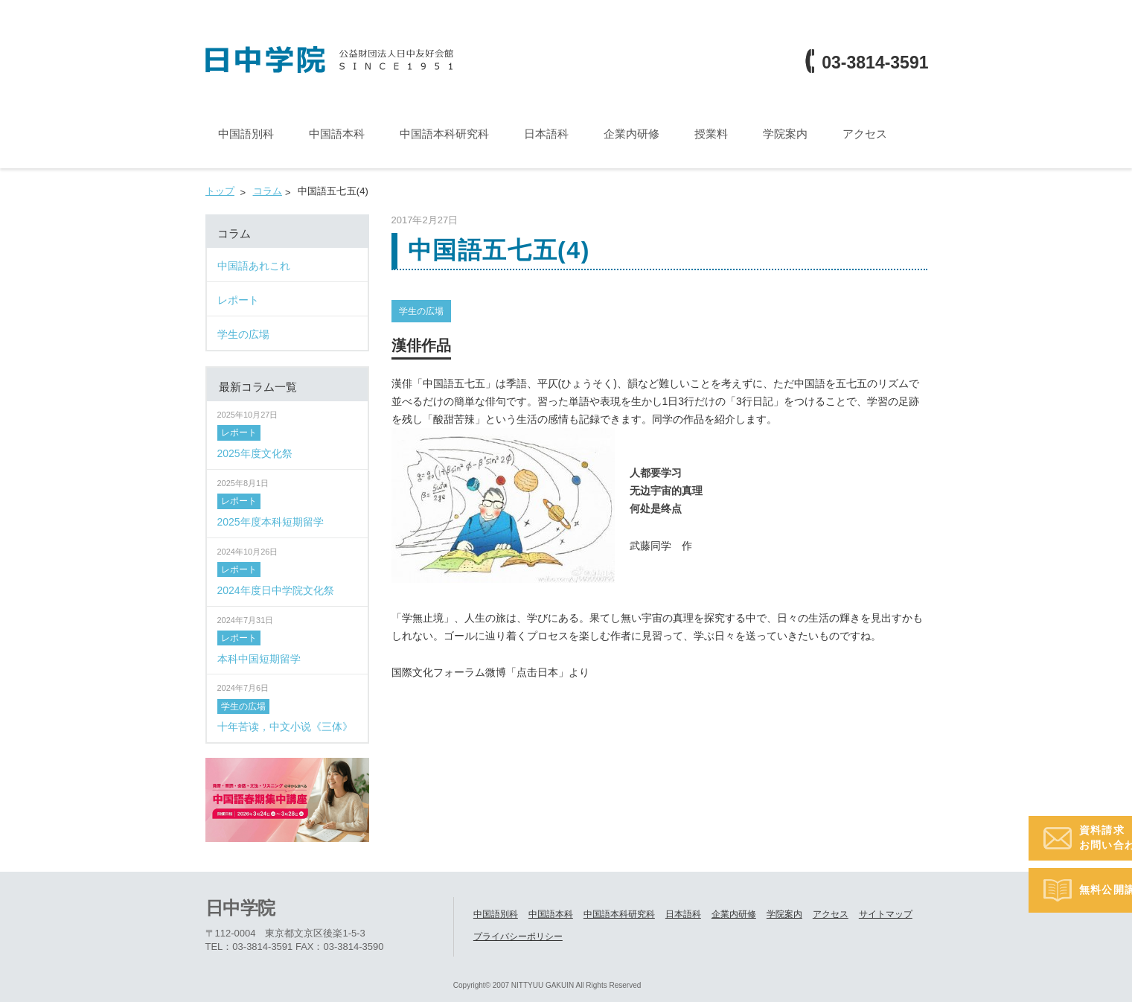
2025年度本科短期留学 (270, 521)
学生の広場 (421, 310)
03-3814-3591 (875, 63)
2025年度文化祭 (254, 453)
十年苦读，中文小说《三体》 (285, 727)
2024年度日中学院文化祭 (275, 590)
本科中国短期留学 (259, 658)
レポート (239, 432)
